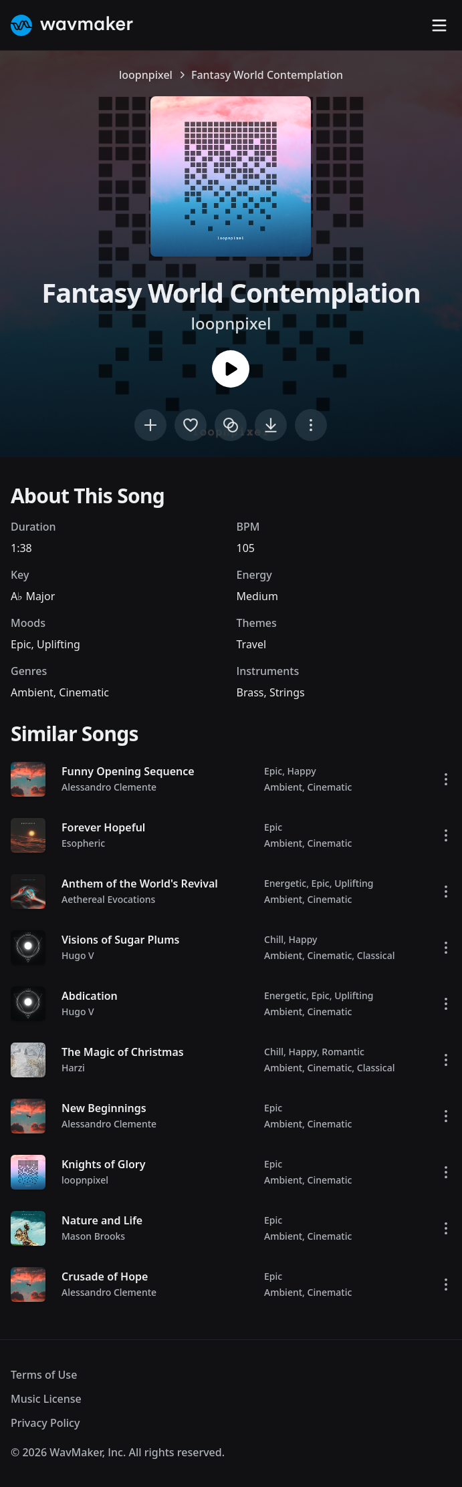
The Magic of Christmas (123, 1052)
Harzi (73, 1067)
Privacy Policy (45, 1422)
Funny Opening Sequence (128, 771)
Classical (376, 955)
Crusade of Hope (105, 1276)
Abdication (90, 995)
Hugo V (78, 955)
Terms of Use (44, 1374)
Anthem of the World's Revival (140, 883)
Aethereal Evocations (108, 899)
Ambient (32, 692)
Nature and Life (102, 1220)
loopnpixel (145, 74)
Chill (273, 939)
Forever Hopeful (103, 827)
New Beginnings (104, 1108)
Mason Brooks (93, 1236)
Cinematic (84, 692)
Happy (301, 771)
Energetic (285, 883)
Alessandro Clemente (109, 787)
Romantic (343, 1051)
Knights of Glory (104, 1164)
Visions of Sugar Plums (120, 939)
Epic (21, 644)
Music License (46, 1398)
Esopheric (83, 843)
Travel (252, 644)
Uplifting (58, 644)
